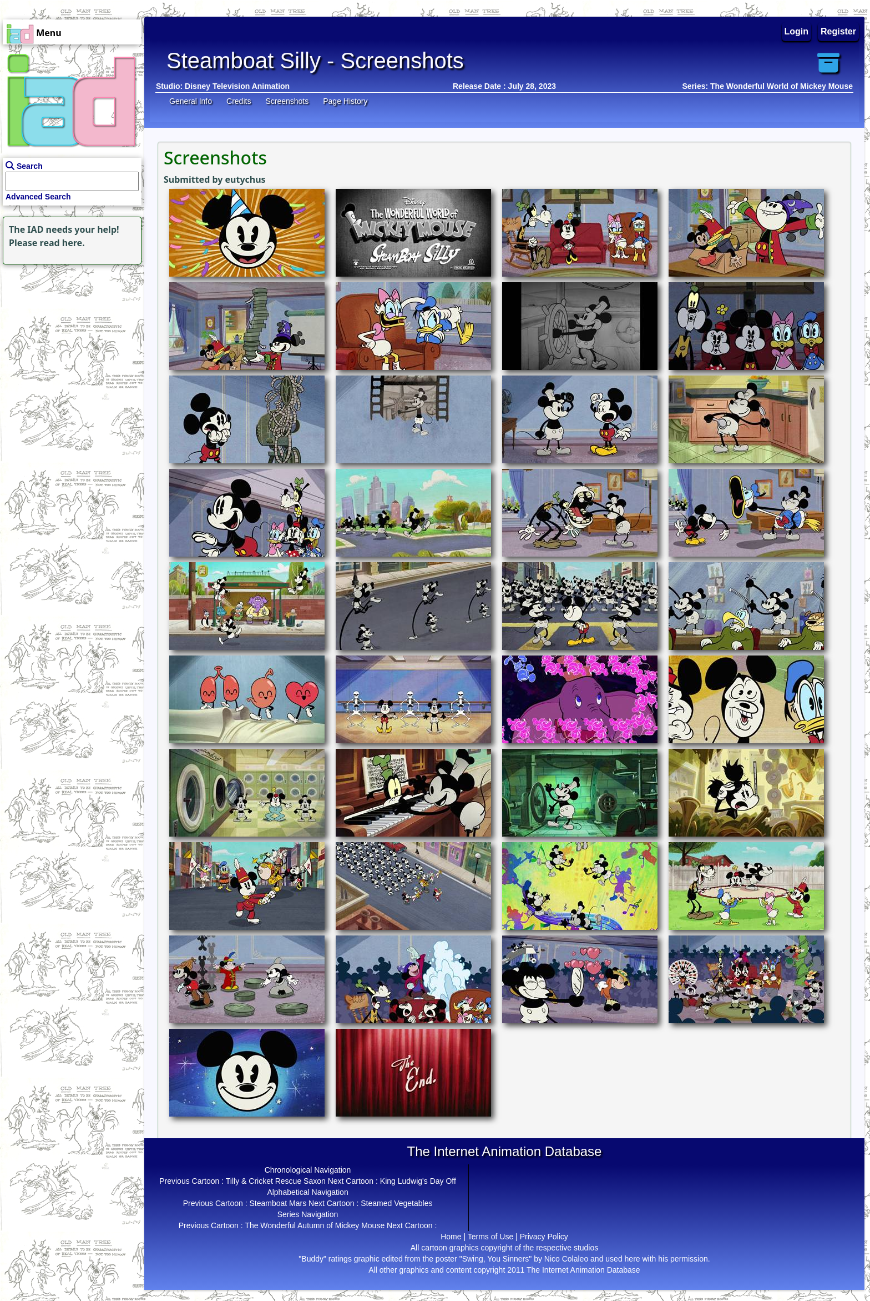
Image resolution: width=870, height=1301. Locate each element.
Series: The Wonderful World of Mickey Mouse (767, 86)
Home (451, 1236)
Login (797, 31)
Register (838, 31)
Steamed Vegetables (396, 1203)
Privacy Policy (544, 1236)
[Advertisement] (69, 336)
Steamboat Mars (277, 1203)
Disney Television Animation (237, 86)
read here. (62, 243)
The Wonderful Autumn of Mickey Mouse (315, 1225)
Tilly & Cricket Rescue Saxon (276, 1181)
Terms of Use (490, 1236)
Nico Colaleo (566, 1258)
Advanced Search (38, 196)
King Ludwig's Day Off (418, 1181)
